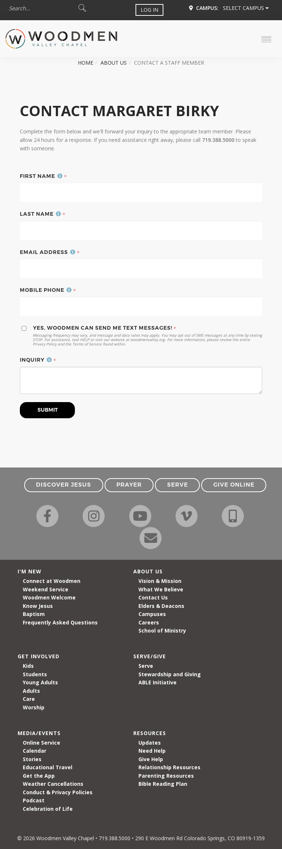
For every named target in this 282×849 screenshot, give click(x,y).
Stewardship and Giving (169, 674)
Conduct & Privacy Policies (58, 792)
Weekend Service (45, 589)
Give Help (150, 759)
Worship (33, 707)
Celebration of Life (48, 808)
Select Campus (246, 7)
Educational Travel (47, 767)
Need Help (152, 750)
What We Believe (160, 589)
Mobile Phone (46, 290)
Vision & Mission (159, 580)
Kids (28, 665)
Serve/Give (149, 656)
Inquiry (36, 360)
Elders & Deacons (161, 605)
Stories (32, 759)
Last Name (40, 214)
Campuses (152, 613)
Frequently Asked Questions (60, 622)
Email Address (48, 252)
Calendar (34, 750)
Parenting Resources (166, 775)
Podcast (33, 800)
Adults (31, 690)
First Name (41, 176)
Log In (149, 9)
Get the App (39, 775)
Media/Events (39, 733)
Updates (149, 742)
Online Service (41, 742)
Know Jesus (38, 605)
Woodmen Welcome (49, 597)
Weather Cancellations (53, 783)
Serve (145, 665)
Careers (148, 622)
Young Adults (40, 682)
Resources (149, 733)
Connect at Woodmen (51, 580)
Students (35, 674)
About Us (114, 62)
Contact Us (153, 597)
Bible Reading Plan (162, 783)
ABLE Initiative (157, 682)
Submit (47, 409)
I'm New (29, 571)
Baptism (34, 613)
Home (85, 62)
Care (29, 698)
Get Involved (38, 656)
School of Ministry (162, 630)
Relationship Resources (169, 767)
